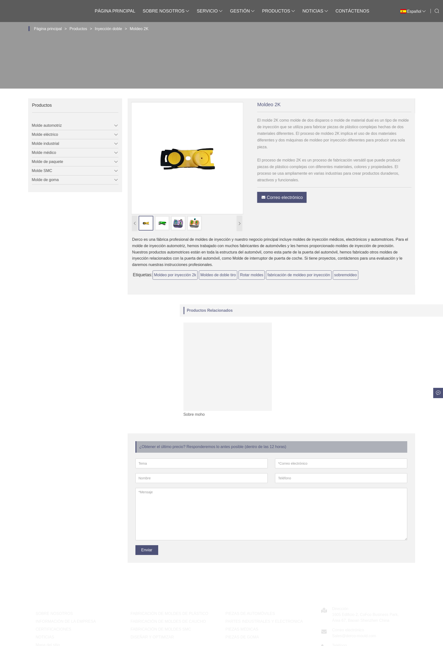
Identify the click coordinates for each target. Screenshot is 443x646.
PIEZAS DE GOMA (242, 637)
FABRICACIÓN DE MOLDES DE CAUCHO (168, 621)
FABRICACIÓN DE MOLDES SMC (161, 629)
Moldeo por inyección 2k (188, 275)
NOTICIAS (45, 637)
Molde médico (39, 152)
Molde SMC (37, 171)
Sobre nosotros (166, 11)
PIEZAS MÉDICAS (242, 629)
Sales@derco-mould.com (354, 636)
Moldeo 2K (139, 29)
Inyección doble (108, 29)
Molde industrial (41, 143)
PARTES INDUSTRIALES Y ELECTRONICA (264, 621)
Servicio (210, 11)
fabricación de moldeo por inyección (312, 275)
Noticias (315, 11)
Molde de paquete (43, 162)
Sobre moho (322, 414)
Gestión (242, 11)
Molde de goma (40, 180)
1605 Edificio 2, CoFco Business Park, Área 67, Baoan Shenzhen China (365, 617)
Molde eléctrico (40, 134)
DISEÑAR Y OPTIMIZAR (152, 637)
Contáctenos (352, 11)
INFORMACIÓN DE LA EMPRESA (66, 621)
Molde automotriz (42, 125)
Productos (278, 11)
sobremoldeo (358, 275)
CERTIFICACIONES (54, 629)
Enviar (146, 550)
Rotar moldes (264, 275)
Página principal (115, 11)
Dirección (340, 609)
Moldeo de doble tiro (231, 275)
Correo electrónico (295, 197)
